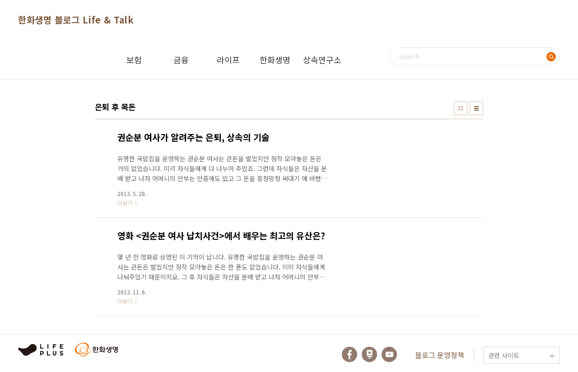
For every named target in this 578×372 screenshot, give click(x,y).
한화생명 (275, 59)
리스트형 (476, 108)
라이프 (228, 59)
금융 (181, 59)
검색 (550, 56)
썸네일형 (460, 108)
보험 (134, 59)
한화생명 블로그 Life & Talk (76, 19)
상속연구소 (322, 59)
